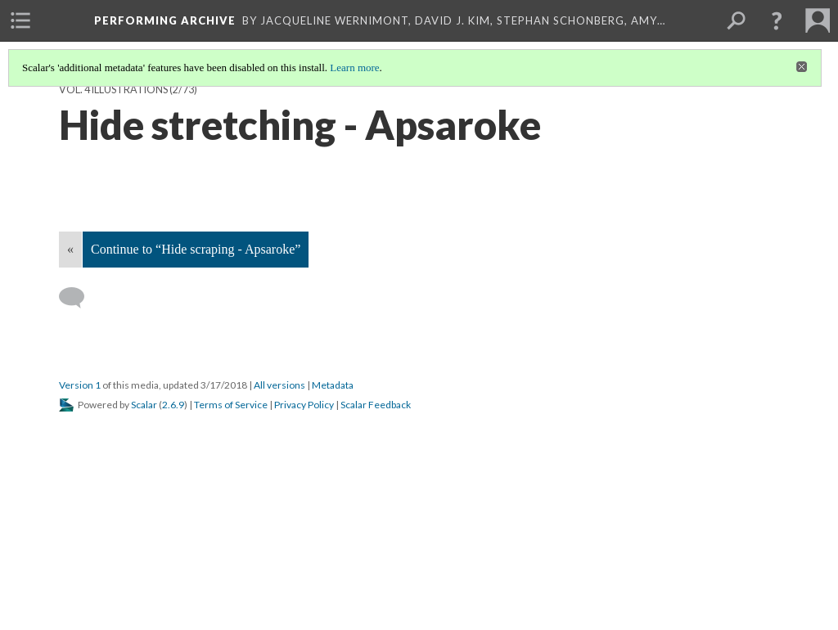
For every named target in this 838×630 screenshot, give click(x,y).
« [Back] (70, 249)
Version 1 (80, 385)
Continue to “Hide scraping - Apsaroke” (195, 249)
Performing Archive (165, 20)
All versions (279, 385)
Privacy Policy (304, 404)
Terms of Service (231, 404)
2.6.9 (173, 404)
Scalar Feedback (375, 404)
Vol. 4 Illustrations (113, 89)
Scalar (144, 404)
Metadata (333, 385)
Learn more (354, 67)
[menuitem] (20, 20)
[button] (776, 20)
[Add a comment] (79, 297)
